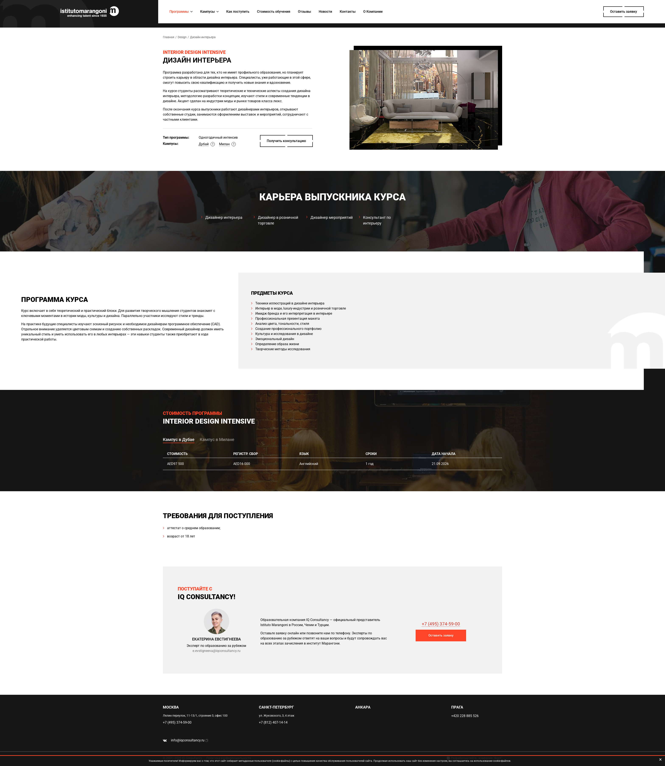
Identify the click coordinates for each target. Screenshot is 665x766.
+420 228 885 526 (465, 716)
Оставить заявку (623, 12)
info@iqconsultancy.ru (187, 740)
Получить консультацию (286, 141)
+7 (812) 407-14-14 (273, 722)
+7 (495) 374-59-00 (441, 623)
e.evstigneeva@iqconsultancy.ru (216, 651)
